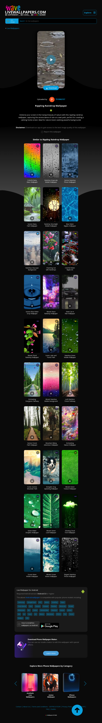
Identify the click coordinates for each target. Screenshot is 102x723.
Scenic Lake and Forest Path (51, 356)
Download (51, 88)
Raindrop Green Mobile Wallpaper (70, 356)
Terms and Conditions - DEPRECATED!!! (46, 707)
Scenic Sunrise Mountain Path (32, 488)
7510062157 (57, 99)
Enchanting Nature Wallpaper (70, 444)
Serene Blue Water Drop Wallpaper (32, 313)
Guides (53, 709)
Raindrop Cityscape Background (32, 269)
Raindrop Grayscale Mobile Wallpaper (51, 181)
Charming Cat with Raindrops (51, 269)
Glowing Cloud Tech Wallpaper (70, 532)
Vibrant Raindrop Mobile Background (51, 400)
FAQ (47, 709)
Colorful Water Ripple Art (70, 269)
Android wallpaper (33, 597)
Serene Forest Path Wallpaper (32, 444)
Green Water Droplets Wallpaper (32, 532)
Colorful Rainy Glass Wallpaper (32, 181)
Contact (18, 707)
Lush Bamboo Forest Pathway (70, 400)
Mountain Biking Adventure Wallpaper (51, 444)
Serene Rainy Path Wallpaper (32, 225)
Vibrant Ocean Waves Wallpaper (51, 575)
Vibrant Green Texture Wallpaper (70, 488)
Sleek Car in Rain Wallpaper (70, 313)
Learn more (51, 653)
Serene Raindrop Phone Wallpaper (70, 181)
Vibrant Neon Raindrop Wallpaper (51, 313)
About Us (26, 707)
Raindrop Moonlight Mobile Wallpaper (51, 225)
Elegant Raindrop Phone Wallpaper (70, 575)
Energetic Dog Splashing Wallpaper (51, 488)
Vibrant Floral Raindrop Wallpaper (32, 356)
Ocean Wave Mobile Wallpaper (32, 575)
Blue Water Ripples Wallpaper (70, 225)
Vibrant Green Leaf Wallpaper (51, 532)
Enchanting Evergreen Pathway (32, 400)
